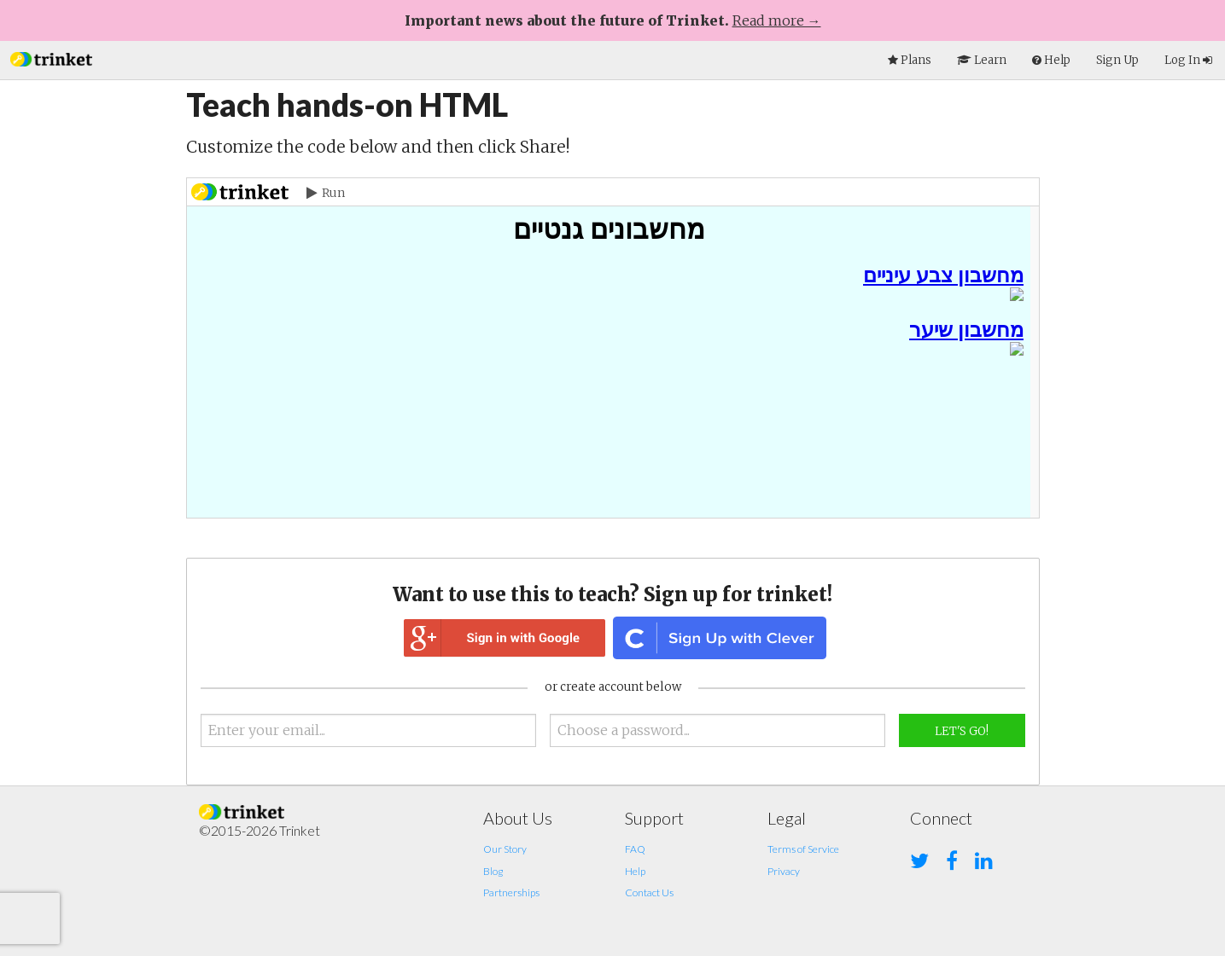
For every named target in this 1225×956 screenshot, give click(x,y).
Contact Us (649, 892)
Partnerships (511, 892)
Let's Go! (962, 731)
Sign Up (1117, 60)
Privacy (783, 871)
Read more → (776, 20)
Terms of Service (803, 849)
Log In (1188, 60)
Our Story (505, 849)
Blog (493, 871)
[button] (51, 57)
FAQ (635, 849)
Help (635, 871)
